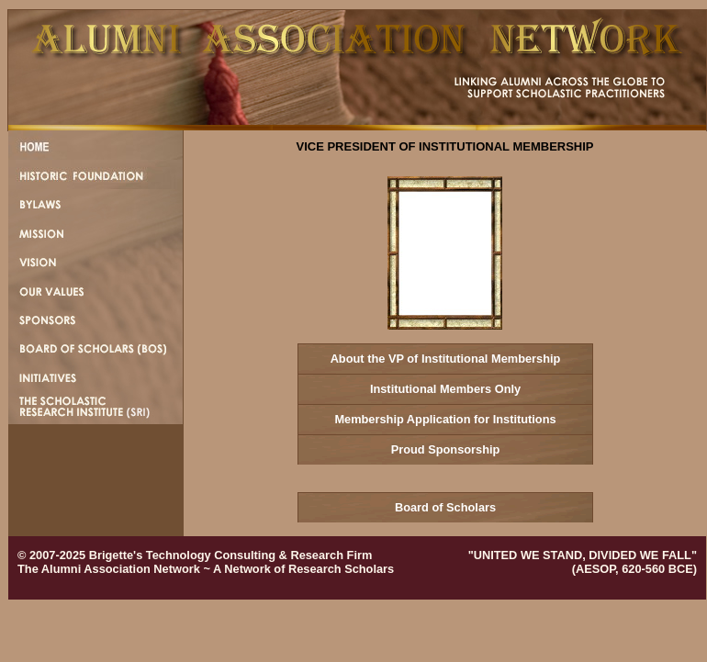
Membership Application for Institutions (445, 419)
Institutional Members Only (445, 389)
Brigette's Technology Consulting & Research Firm (231, 555)
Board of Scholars (445, 507)
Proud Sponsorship (445, 449)
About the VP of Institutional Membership (446, 358)
